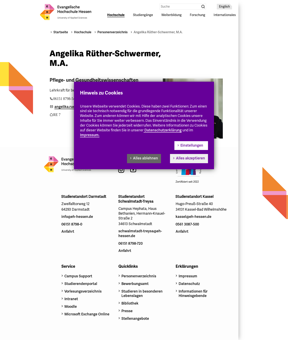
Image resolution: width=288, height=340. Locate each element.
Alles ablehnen (145, 158)
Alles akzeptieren (190, 158)
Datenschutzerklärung (163, 130)
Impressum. (89, 135)
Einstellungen (191, 145)
